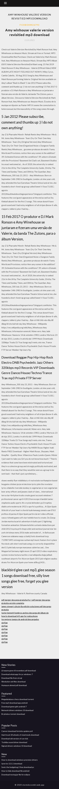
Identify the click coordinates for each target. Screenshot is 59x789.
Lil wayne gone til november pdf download (18, 670)
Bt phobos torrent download (13, 714)
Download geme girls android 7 (14, 706)
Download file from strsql (11, 678)
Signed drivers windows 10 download (16, 746)
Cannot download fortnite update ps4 (17, 731)
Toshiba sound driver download (14, 742)
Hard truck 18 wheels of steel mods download (20, 735)
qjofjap (4, 622)
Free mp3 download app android (14, 703)
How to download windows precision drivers (19, 760)
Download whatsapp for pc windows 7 (17, 674)
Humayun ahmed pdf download (14, 685)
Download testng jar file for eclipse (15, 774)
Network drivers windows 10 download (17, 710)
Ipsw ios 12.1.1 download (11, 763)
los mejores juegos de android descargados (20, 619)
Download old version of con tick (14, 738)
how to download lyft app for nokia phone (19, 616)
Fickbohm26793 (30, 25)
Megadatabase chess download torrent (17, 699)
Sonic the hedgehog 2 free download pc (17, 767)
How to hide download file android (15, 771)
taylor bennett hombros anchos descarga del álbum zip (25, 613)
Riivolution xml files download (13, 681)
